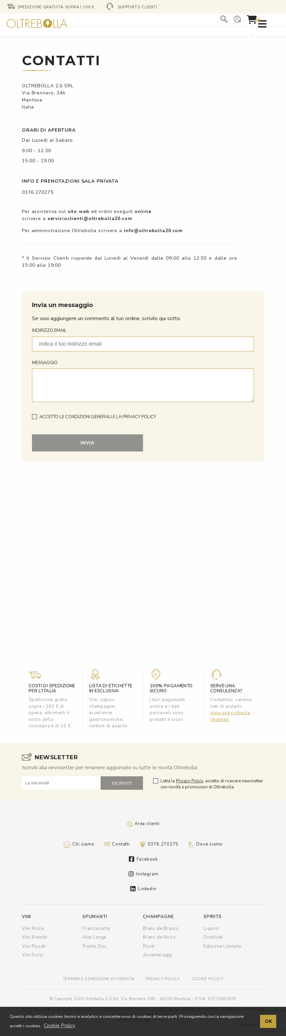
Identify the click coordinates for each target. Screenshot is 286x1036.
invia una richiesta (230, 713)
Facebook (143, 859)
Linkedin (143, 889)
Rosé (148, 946)
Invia (87, 442)
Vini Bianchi (35, 937)
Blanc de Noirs (159, 937)
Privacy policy (163, 979)
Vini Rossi (33, 928)
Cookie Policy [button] (59, 1025)
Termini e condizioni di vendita (99, 979)
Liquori (211, 928)
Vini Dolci (32, 955)
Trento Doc (94, 946)
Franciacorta (96, 928)
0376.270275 (159, 844)
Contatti (117, 844)
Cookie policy (207, 979)
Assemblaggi (158, 955)
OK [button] (268, 1021)
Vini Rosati (34, 946)
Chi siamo (79, 844)
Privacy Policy (189, 781)
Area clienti (142, 824)
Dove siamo (205, 844)
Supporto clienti (137, 7)
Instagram (143, 874)
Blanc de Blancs (161, 928)
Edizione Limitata (222, 946)
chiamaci (219, 720)
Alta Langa (94, 937)
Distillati (213, 937)
